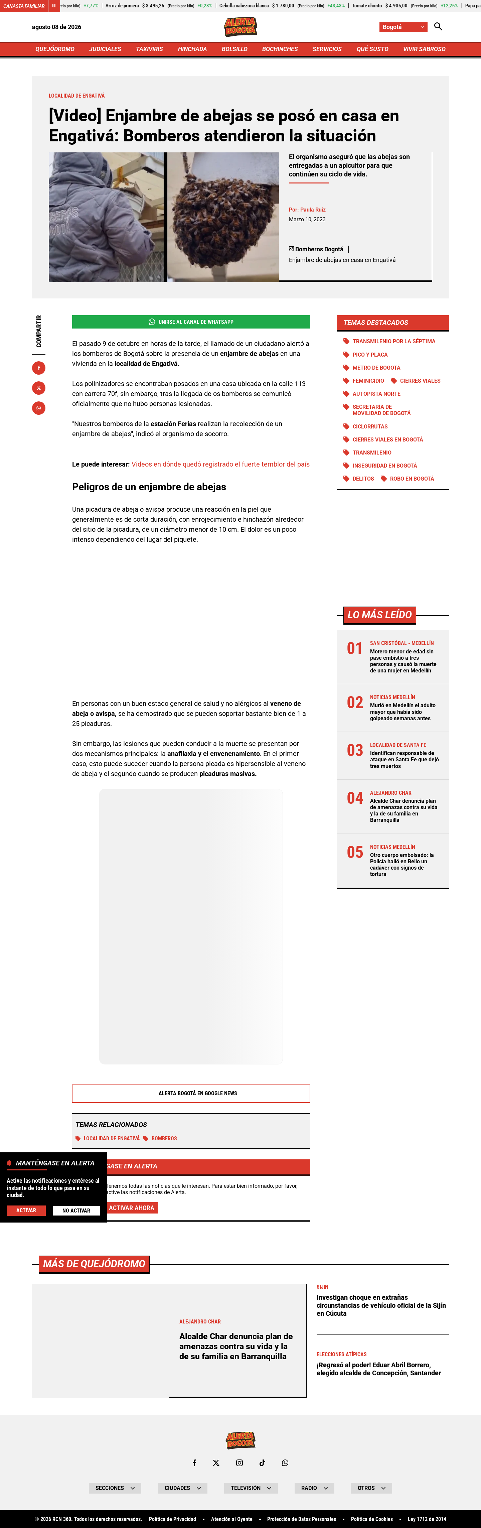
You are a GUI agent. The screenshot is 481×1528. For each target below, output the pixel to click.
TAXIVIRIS (149, 48)
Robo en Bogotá (412, 479)
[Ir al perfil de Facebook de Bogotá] (194, 1462)
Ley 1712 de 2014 (427, 1518)
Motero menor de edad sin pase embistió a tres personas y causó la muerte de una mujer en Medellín (403, 661)
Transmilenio (372, 453)
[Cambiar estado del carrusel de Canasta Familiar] (54, 6)
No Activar (76, 1210)
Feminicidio (368, 381)
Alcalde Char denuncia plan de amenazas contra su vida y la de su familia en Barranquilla (404, 810)
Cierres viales (420, 381)
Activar (26, 1210)
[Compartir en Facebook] (38, 368)
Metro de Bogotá (376, 368)
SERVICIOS (327, 48)
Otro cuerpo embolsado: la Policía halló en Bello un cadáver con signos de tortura (402, 865)
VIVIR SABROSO (424, 48)
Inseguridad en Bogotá (385, 466)
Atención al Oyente (232, 1518)
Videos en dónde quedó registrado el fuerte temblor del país (221, 464)
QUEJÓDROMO (54, 48)
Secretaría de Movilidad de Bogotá (382, 410)
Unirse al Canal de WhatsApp (191, 322)
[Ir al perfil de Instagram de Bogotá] (239, 1462)
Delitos (363, 479)
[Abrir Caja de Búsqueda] (438, 27)
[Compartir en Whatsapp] (38, 408)
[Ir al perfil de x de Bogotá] (216, 1462)
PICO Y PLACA (370, 355)
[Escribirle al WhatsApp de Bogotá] (285, 1462)
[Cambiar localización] (403, 27)
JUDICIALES (105, 48)
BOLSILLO (235, 48)
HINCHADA (192, 48)
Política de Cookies (372, 1518)
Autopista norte (376, 394)
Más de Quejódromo (94, 1263)
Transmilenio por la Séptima (394, 341)
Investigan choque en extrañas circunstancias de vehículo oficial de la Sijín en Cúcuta (381, 1305)
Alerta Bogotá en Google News (191, 1093)
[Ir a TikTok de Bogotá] (262, 1462)
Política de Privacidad (172, 1518)
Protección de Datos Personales (301, 1518)
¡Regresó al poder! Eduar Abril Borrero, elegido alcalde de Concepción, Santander (379, 1368)
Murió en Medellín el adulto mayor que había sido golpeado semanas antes (403, 711)
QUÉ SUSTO (372, 48)
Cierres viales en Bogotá (388, 439)
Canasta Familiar (24, 6)
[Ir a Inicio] (241, 27)
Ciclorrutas (370, 426)
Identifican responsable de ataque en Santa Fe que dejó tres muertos (404, 759)
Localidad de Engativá (107, 1138)
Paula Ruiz (313, 210)
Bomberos (160, 1138)
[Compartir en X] (38, 388)
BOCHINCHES (280, 48)
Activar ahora (131, 1207)
